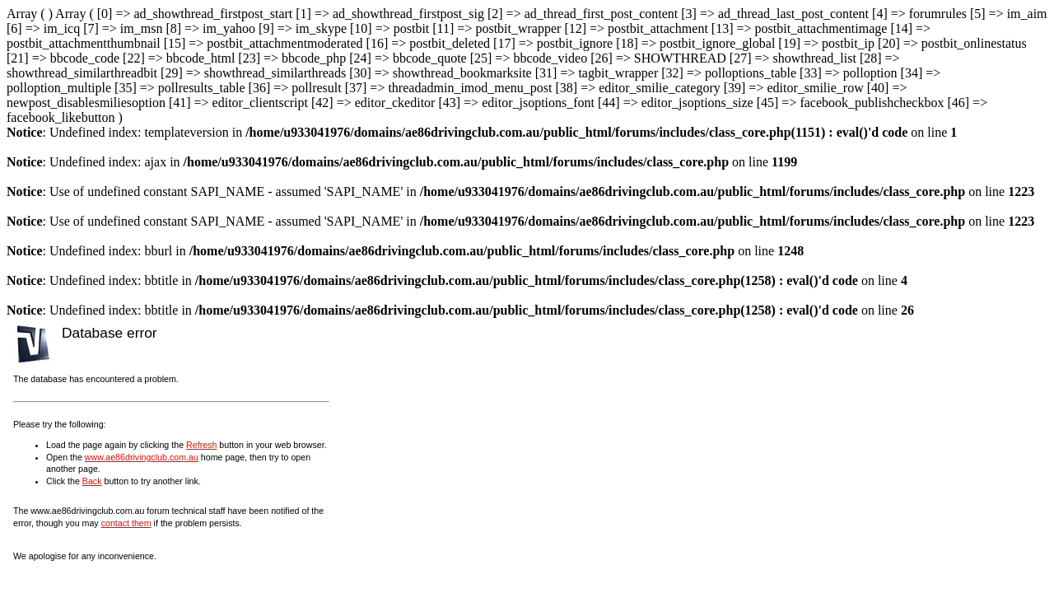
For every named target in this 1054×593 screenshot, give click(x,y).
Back (92, 481)
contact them (126, 523)
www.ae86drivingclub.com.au (141, 457)
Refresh (201, 445)
